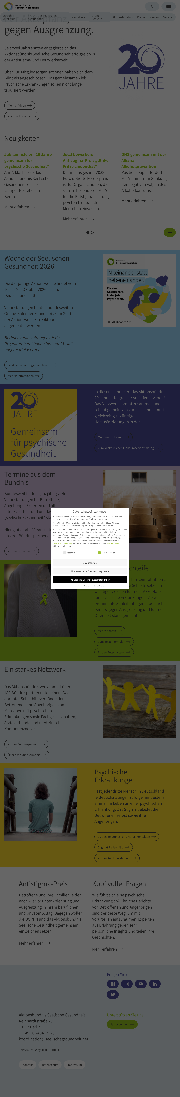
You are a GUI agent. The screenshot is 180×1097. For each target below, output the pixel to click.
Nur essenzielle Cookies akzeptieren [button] (90, 571)
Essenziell (69, 552)
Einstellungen (113, 543)
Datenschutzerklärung (62, 543)
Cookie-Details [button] (78, 586)
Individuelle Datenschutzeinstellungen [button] (90, 579)
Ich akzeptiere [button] (90, 562)
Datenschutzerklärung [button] (91, 586)
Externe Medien (106, 552)
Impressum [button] (102, 586)
